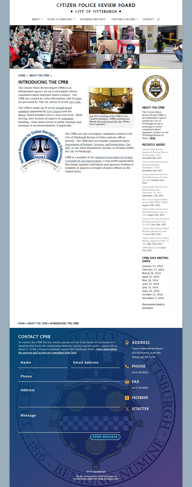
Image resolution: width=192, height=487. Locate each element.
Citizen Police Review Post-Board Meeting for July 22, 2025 (155, 212)
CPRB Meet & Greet (151, 248)
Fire (128, 145)
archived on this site (111, 122)
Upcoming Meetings (92, 19)
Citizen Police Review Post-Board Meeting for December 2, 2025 (155, 165)
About (36, 19)
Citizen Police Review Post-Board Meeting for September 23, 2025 (155, 190)
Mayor (22, 115)
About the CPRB (37, 324)
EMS (67, 148)
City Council (54, 111)
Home (21, 324)
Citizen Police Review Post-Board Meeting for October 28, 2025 (155, 177)
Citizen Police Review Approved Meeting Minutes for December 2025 (155, 152)
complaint (67, 119)
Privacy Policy (87, 479)
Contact (148, 19)
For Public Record (123, 19)
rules (78, 99)
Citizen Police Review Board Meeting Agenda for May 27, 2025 (155, 241)
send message (75, 431)
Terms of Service (105, 479)
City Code (75, 102)
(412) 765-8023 (149, 372)
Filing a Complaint (60, 19)
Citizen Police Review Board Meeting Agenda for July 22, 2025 (155, 222)
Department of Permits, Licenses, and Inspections (95, 145)
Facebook (149, 398)
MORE (152, 138)
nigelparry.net (99, 472)
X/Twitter (150, 409)
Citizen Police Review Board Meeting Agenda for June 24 (155, 231)
